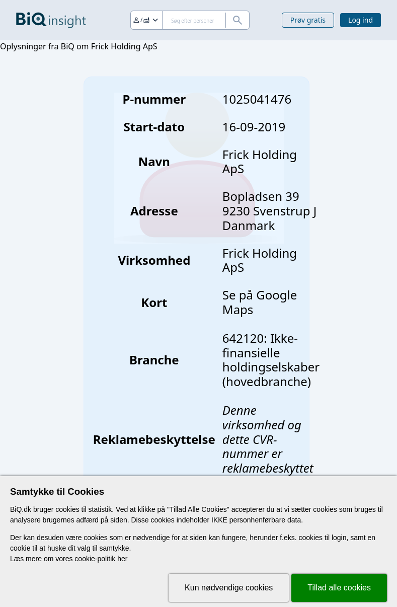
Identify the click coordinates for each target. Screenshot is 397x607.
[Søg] (190, 20)
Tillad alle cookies (339, 587)
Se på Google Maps (259, 302)
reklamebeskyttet (267, 468)
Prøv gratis (308, 20)
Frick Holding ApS (259, 260)
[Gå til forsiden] (51, 20)
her (122, 559)
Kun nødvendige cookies (229, 587)
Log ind (360, 20)
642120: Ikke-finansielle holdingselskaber (271, 352)
